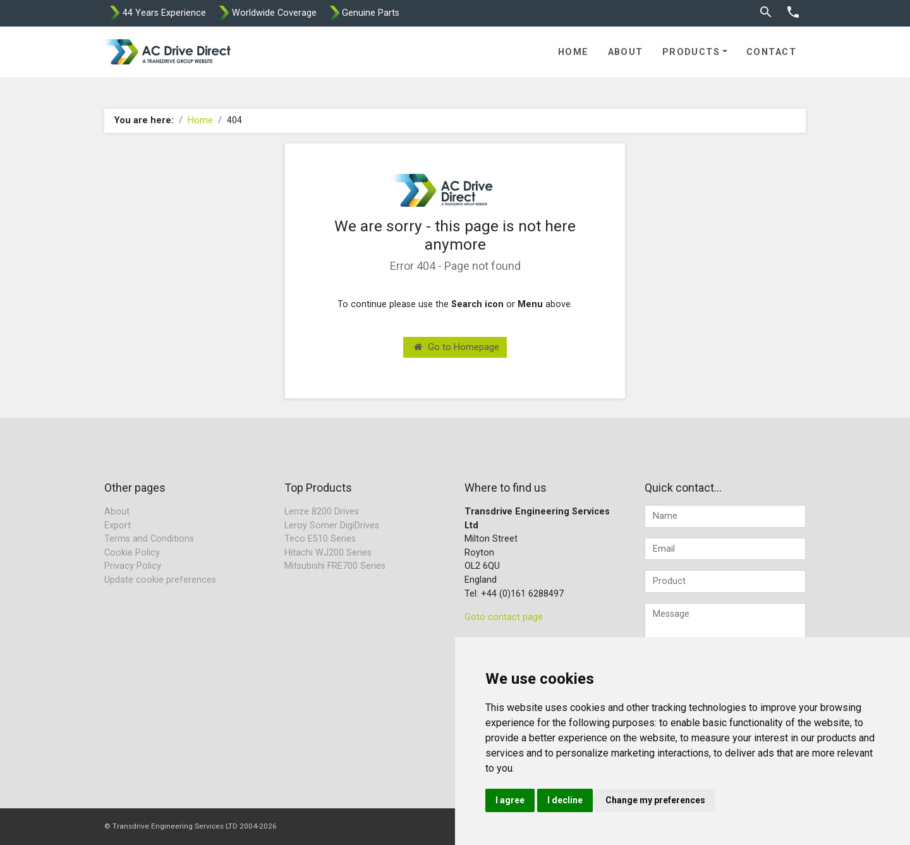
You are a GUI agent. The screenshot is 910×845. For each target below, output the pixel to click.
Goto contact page (503, 617)
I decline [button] (565, 800)
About (625, 52)
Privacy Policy (132, 566)
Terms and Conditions (149, 538)
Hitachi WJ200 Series (328, 552)
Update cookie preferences (160, 579)
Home (573, 52)
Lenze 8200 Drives (321, 511)
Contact (771, 52)
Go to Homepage (456, 347)
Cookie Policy (132, 552)
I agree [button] (510, 800)
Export (117, 525)
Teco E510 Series (320, 538)
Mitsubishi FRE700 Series (334, 566)
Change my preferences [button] (655, 800)
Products (691, 52)
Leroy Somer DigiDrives (331, 525)
